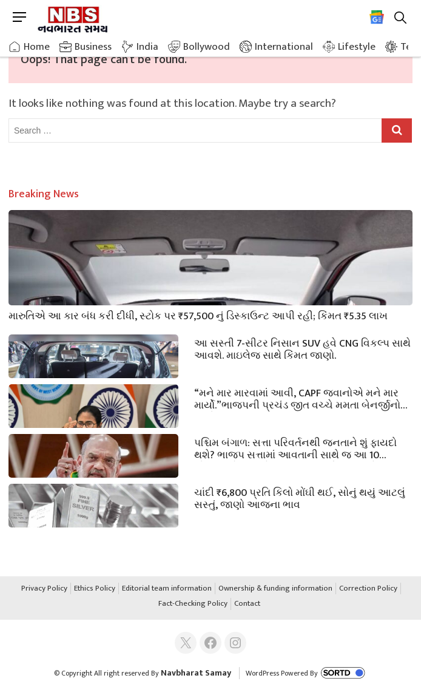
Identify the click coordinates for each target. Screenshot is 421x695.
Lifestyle (357, 46)
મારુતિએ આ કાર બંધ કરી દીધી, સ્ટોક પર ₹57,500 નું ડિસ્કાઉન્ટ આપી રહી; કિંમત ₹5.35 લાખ (198, 315)
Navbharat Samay (196, 673)
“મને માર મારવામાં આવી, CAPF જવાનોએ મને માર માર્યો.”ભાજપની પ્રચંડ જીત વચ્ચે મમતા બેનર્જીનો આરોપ (297, 398)
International (284, 46)
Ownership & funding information (275, 589)
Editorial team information (167, 589)
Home (37, 46)
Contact (247, 604)
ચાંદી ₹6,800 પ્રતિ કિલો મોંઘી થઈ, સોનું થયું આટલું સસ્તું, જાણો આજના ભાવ (299, 497)
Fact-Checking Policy (192, 604)
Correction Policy (368, 589)
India (147, 46)
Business (93, 46)
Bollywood (206, 46)
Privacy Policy (44, 589)
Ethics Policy (94, 589)
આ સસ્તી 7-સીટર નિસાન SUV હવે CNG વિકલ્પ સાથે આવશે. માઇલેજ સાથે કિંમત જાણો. (302, 348)
